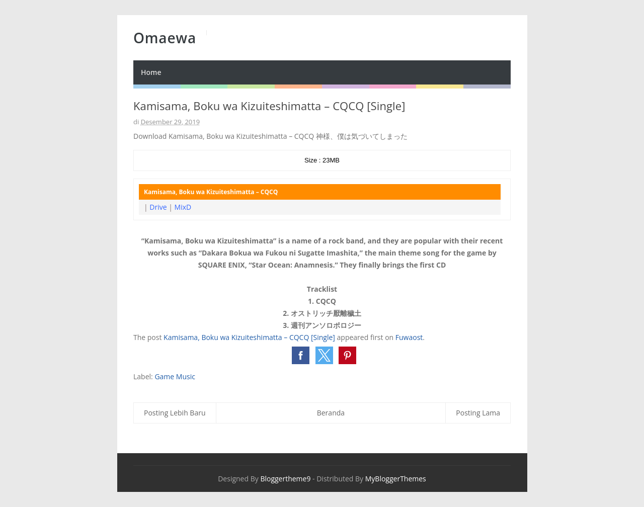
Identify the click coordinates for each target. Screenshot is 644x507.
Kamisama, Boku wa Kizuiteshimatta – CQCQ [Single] (249, 337)
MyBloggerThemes (395, 478)
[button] (300, 355)
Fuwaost (409, 337)
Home (151, 72)
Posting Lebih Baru (175, 412)
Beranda (331, 412)
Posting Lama (478, 412)
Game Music (174, 376)
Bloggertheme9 (285, 478)
